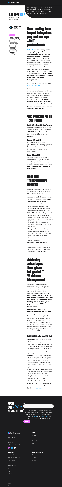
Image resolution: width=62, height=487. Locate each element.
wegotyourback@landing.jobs (15, 444)
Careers (34, 457)
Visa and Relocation (36, 440)
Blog (33, 443)
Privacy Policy (44, 416)
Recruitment (34, 435)
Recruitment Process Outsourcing (15, 457)
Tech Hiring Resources (13, 473)
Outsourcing (10, 463)
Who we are (34, 454)
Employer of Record (12, 465)
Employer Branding (12, 460)
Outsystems (31, 50)
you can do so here (33, 85)
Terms (35, 416)
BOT (8, 468)
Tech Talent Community (37, 438)
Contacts (34, 460)
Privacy (9, 483)
